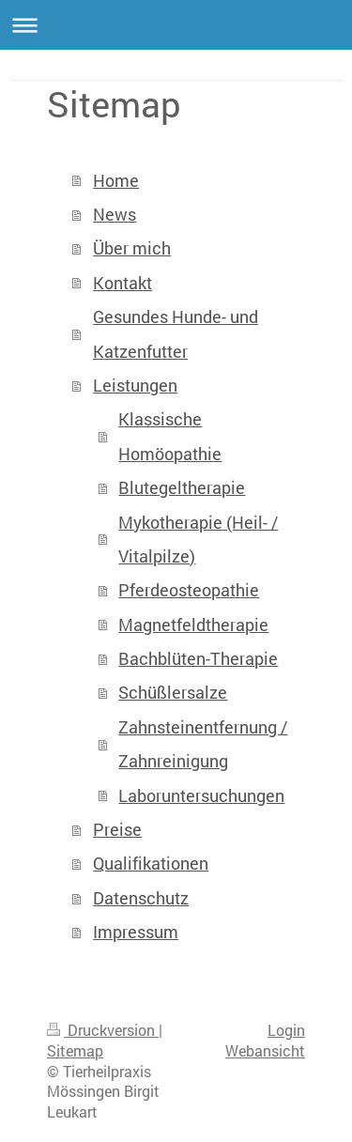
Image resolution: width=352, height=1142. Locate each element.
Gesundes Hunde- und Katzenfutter (175, 333)
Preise (117, 829)
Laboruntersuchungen (201, 795)
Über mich (132, 248)
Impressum (135, 931)
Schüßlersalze (172, 692)
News (114, 214)
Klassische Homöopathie (170, 436)
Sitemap (75, 1051)
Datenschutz (141, 898)
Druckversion (103, 1030)
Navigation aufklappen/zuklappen (176, 25)
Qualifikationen (150, 863)
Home (116, 180)
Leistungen (135, 385)
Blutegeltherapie (181, 487)
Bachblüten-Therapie (198, 658)
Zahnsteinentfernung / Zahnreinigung (202, 744)
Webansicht (265, 1051)
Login (286, 1030)
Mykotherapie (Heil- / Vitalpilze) (198, 539)
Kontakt (122, 282)
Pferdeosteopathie (188, 590)
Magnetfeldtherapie (193, 624)
